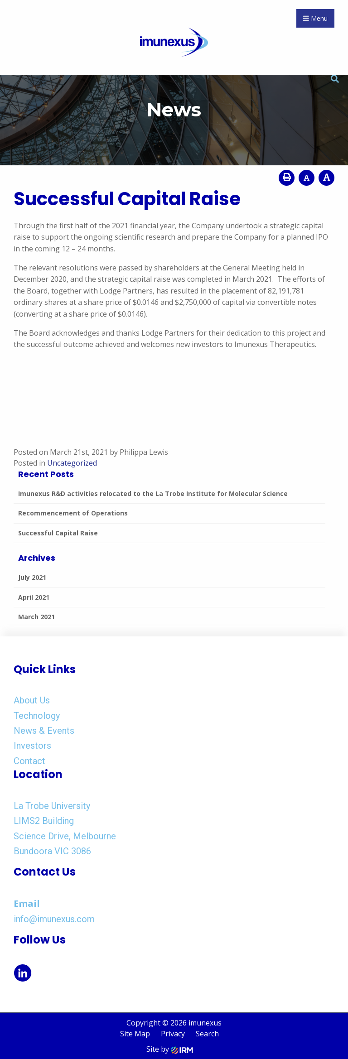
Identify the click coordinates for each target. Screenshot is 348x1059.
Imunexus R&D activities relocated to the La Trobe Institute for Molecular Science (153, 493)
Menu (315, 18)
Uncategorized (72, 463)
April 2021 (33, 597)
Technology (37, 715)
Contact (29, 761)
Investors (32, 745)
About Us (32, 700)
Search (207, 1034)
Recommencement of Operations (73, 513)
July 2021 (32, 577)
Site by (169, 1049)
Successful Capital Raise (58, 533)
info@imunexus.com (54, 919)
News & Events (44, 730)
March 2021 (36, 616)
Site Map (135, 1034)
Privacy (173, 1034)
